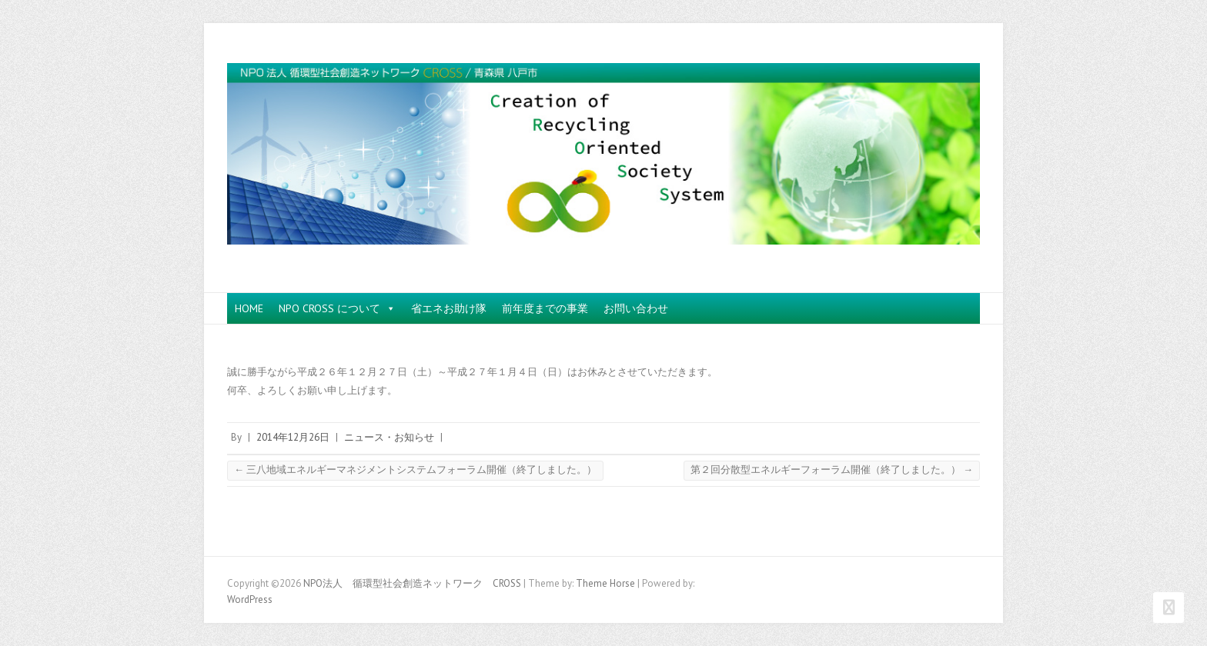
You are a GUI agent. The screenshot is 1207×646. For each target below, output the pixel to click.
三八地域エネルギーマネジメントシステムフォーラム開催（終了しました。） (415, 469)
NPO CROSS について (337, 308)
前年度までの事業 (545, 308)
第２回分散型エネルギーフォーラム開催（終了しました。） (831, 469)
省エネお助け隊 (448, 308)
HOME (249, 308)
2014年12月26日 (292, 437)
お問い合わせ (636, 308)
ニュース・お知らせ (389, 437)
